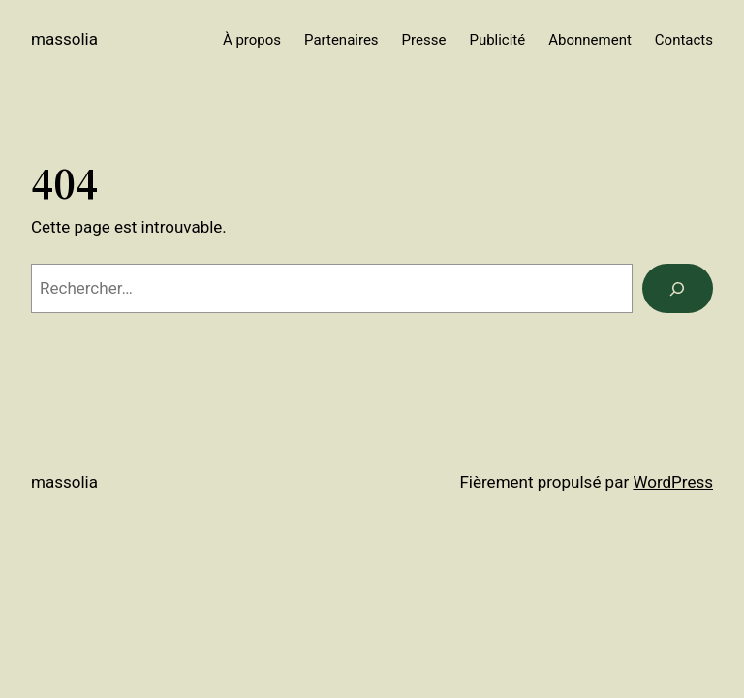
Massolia (64, 38)
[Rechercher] (677, 288)
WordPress (673, 482)
